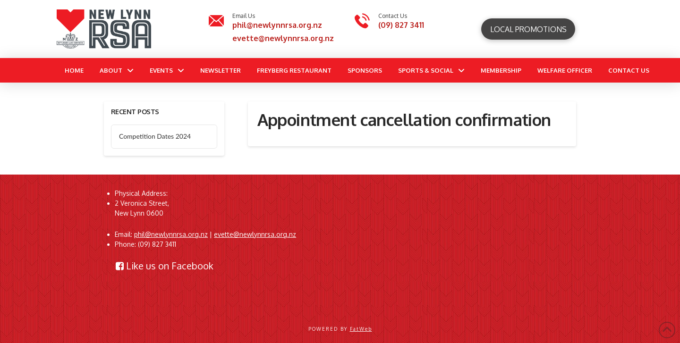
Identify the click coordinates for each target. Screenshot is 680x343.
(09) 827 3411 (401, 25)
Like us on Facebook (164, 265)
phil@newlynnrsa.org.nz (277, 25)
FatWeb (361, 329)
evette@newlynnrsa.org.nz (283, 38)
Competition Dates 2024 (155, 136)
